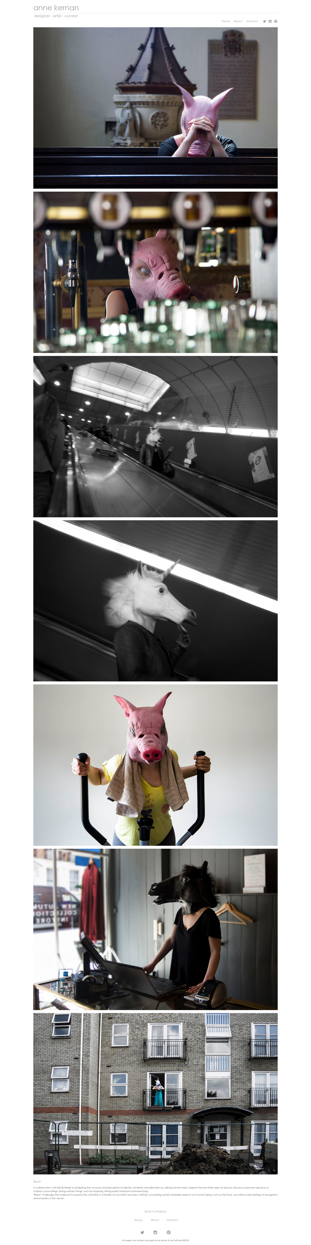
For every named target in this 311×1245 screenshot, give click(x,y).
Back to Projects (155, 1211)
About (238, 21)
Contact (254, 21)
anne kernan (56, 7)
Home (226, 21)
